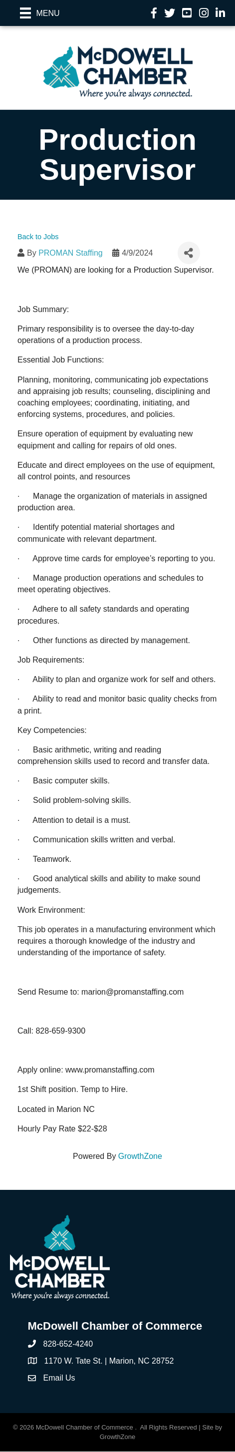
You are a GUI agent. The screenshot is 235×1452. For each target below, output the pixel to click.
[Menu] (40, 12)
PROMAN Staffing (70, 253)
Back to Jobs (37, 237)
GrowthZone (140, 1156)
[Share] (189, 253)
